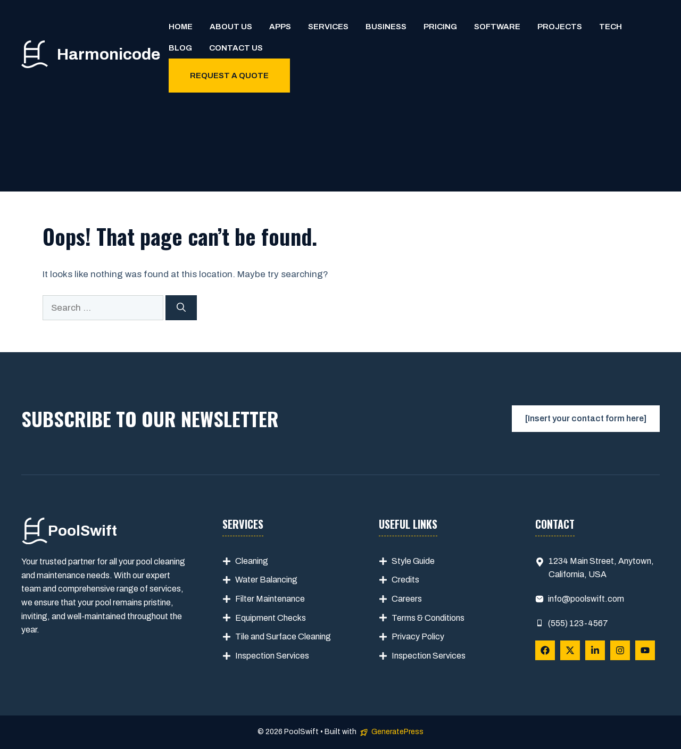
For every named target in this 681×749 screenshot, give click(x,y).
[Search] (181, 308)
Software (497, 26)
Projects (559, 26)
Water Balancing (266, 579)
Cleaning (251, 560)
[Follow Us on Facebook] (545, 650)
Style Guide (413, 560)
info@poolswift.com (586, 598)
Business (386, 26)
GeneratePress (397, 732)
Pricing (440, 26)
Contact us (236, 48)
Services (328, 26)
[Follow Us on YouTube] (645, 650)
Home (181, 26)
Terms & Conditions (428, 617)
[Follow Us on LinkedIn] (595, 650)
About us (231, 26)
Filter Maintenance (270, 598)
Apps (280, 26)
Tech (610, 26)
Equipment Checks (270, 617)
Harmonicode (108, 54)
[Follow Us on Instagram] (620, 650)
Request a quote (229, 75)
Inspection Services (272, 655)
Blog (180, 48)
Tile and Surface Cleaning (283, 636)
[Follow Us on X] (570, 650)
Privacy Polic (416, 636)
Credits (405, 579)
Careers (407, 598)
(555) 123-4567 (578, 623)
